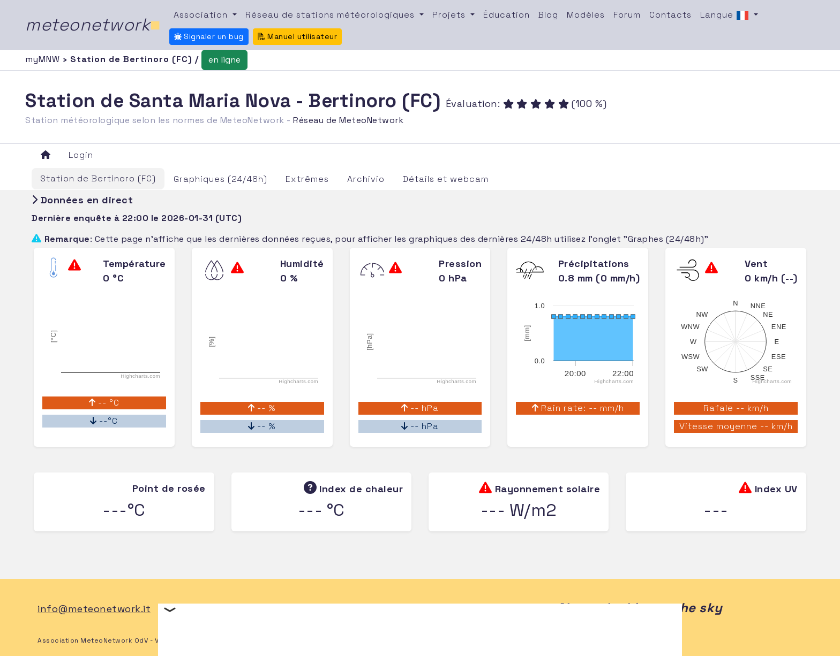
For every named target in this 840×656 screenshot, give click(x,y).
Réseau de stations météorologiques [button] (331, 14)
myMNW (44, 59)
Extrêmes (307, 179)
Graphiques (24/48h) (220, 179)
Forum (627, 14)
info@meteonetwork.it (94, 608)
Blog (548, 14)
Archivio (366, 179)
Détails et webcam (446, 179)
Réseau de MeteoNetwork (348, 120)
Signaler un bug (209, 36)
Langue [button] (726, 15)
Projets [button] (450, 14)
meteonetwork (93, 24)
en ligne (224, 59)
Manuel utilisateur (298, 36)
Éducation (506, 14)
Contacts (670, 14)
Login (81, 155)
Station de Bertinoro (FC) (98, 178)
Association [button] (202, 14)
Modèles (586, 14)
